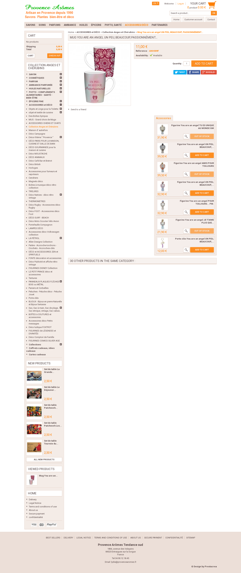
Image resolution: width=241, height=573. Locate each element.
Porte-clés (34, 298)
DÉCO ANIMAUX (37, 157)
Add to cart (202, 155)
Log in (181, 3)
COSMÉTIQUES (36, 78)
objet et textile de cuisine (41, 112)
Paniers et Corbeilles (38, 288)
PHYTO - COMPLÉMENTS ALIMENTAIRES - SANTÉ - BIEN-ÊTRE (40, 95)
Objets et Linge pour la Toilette (43, 109)
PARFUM (33, 81)
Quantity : (178, 63)
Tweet (180, 72)
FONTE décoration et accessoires (45, 258)
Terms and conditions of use (43, 506)
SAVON (32, 74)
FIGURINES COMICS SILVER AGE (44, 340)
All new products (44, 459)
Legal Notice (35, 503)
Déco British (35, 164)
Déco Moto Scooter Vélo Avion (44, 221)
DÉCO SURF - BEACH (39, 217)
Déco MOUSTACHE (38, 153)
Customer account (193, 19)
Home (32, 493)
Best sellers (53, 537)
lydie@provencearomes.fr (123, 562)
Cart (31, 35)
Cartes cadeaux (37, 354)
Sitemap (190, 537)
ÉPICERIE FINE (36, 101)
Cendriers (33, 178)
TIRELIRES (34, 191)
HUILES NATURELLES (39, 88)
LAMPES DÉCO (36, 228)
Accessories (163, 118)
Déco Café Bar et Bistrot (40, 160)
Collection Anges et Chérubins (43, 126)
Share (193, 72)
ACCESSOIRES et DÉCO (40, 105)
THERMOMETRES (37, 201)
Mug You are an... (48, 475)
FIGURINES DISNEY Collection (43, 268)
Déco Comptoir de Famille (41, 337)
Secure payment (37, 513)
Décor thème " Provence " (41, 137)
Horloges (33, 168)
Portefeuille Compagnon (40, 224)
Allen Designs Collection (41, 242)
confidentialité (36, 517)
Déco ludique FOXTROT (40, 327)
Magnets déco (36, 181)
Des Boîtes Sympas (38, 116)
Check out (55, 56)
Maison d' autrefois (38, 130)
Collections (35, 344)
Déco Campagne (37, 133)
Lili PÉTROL (34, 238)
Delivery (32, 499)
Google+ (208, 72)
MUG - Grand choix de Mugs (42, 119)
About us (33, 510)
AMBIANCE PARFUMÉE (40, 85)
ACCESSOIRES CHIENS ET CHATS (45, 123)
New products (39, 363)
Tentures (33, 278)
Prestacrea (211, 566)
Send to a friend (78, 109)
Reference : (142, 51)
